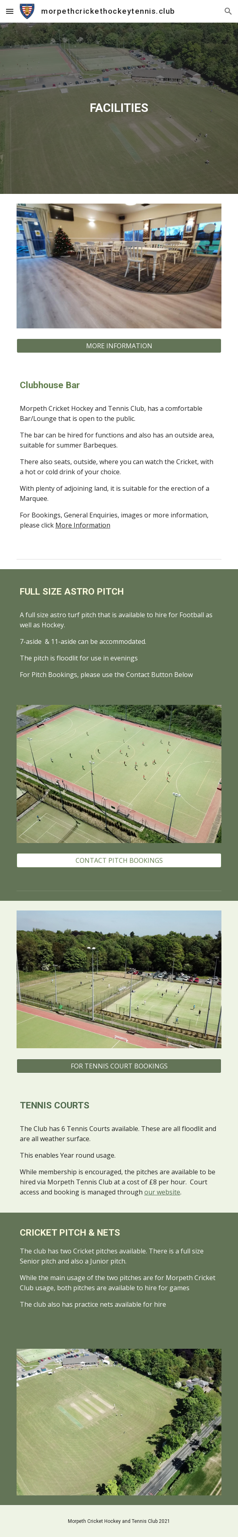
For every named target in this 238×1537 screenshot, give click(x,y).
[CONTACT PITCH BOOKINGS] (119, 860)
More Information (82, 525)
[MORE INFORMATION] (119, 346)
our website (162, 1192)
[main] (119, 108)
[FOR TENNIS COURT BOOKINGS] (119, 1066)
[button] (9, 11)
